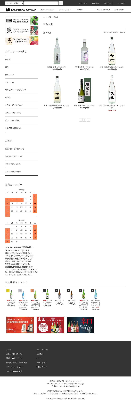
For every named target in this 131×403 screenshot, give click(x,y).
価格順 (115, 32)
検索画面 (78, 10)
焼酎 (50, 17)
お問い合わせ (118, 9)
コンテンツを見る (63, 10)
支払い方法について (14, 354)
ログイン (106, 3)
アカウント (81, 3)
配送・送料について (14, 358)
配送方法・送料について (14, 149)
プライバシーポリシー (15, 367)
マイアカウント (43, 349)
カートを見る (42, 363)
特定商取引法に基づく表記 (16, 363)
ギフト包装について (13, 164)
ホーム (45, 17)
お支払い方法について (13, 156)
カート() (120, 3)
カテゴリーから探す (46, 10)
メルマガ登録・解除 (102, 9)
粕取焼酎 (55, 17)
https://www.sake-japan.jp (69, 386)
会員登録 (94, 3)
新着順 (122, 32)
